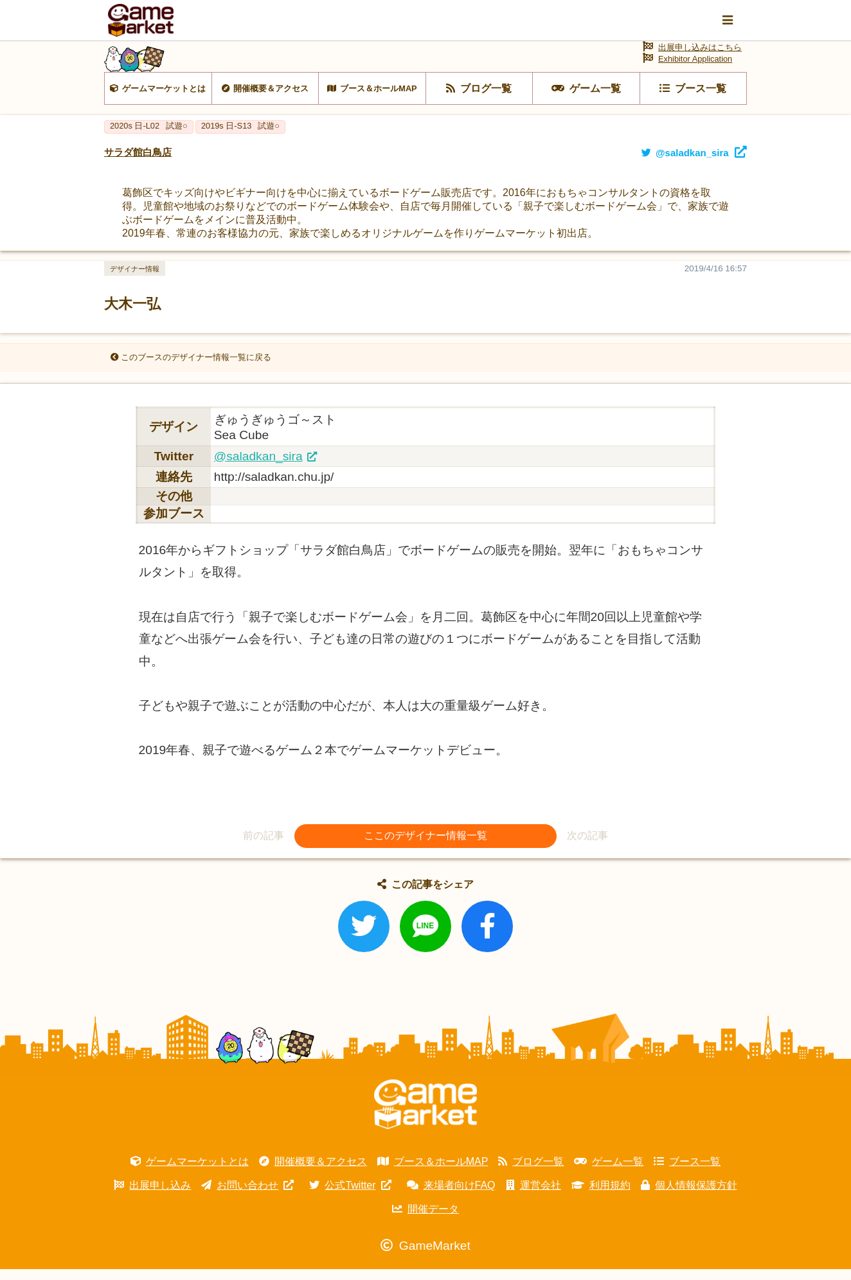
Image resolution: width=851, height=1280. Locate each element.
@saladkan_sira (258, 466)
